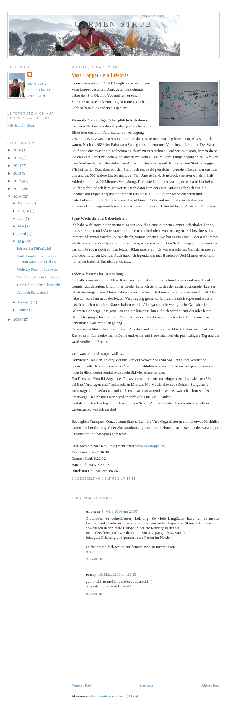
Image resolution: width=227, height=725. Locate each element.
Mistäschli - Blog (20, 125)
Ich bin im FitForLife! (34, 248)
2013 (17, 173)
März (22, 241)
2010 (17, 196)
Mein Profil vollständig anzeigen (39, 90)
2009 (17, 319)
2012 (17, 181)
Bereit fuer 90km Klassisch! (38, 284)
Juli (21, 218)
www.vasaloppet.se (150, 446)
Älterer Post (210, 685)
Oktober (25, 203)
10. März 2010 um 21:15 (117, 574)
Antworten (94, 558)
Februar (24, 302)
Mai (21, 226)
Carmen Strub (113, 24)
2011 (17, 188)
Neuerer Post (82, 685)
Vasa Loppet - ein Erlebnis (37, 277)
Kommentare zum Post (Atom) (114, 696)
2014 (17, 165)
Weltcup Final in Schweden (38, 269)
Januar (23, 310)
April (22, 234)
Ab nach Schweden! (32, 292)
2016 (17, 150)
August (24, 211)
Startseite (146, 685)
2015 (17, 158)
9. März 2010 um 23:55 (120, 511)
